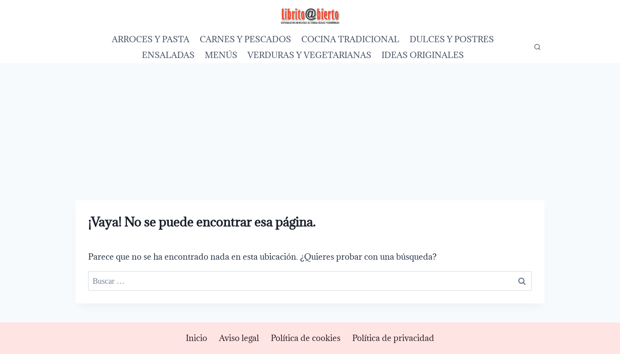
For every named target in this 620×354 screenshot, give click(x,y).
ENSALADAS (168, 55)
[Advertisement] (310, 122)
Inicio (196, 338)
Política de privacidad (393, 338)
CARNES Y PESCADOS (245, 39)
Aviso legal (239, 338)
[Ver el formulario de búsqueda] (537, 47)
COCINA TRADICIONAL (350, 39)
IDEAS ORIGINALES (423, 55)
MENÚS (221, 55)
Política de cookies (305, 338)
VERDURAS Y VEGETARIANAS (309, 55)
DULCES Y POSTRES (452, 39)
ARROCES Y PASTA (150, 39)
